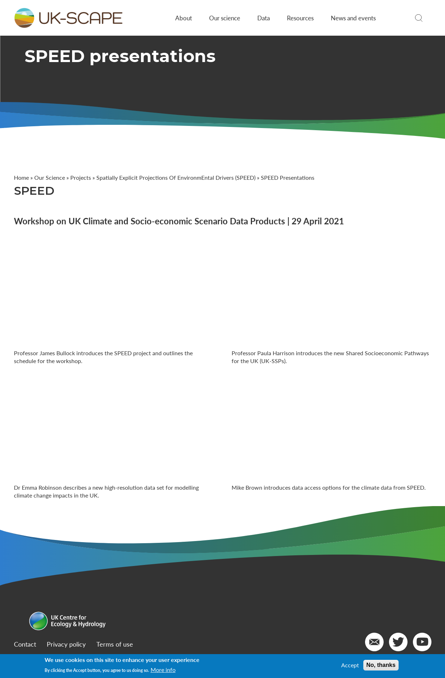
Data (263, 18)
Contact (25, 643)
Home (21, 177)
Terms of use (114, 643)
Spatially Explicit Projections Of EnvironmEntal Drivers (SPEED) (176, 177)
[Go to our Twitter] (398, 642)
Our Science (49, 177)
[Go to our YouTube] (422, 642)
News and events (353, 18)
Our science (224, 18)
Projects (80, 177)
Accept (350, 665)
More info (163, 669)
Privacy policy (66, 643)
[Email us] (374, 642)
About (183, 18)
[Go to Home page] (68, 18)
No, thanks (381, 665)
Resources (300, 18)
